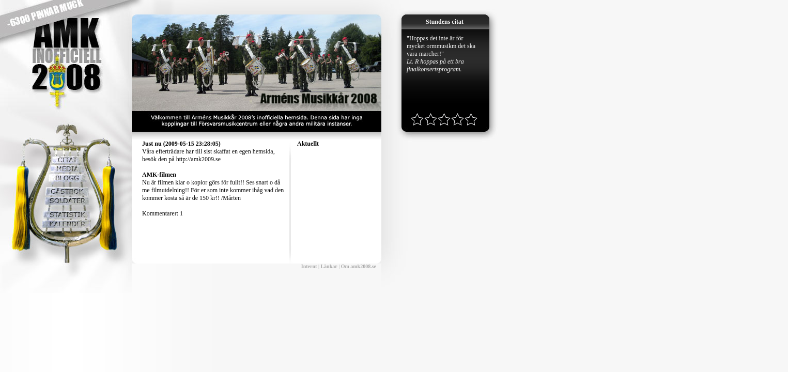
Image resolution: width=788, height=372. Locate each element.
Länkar (328, 266)
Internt (309, 266)
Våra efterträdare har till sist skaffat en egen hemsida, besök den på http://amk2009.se (208, 151)
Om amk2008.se (358, 266)
